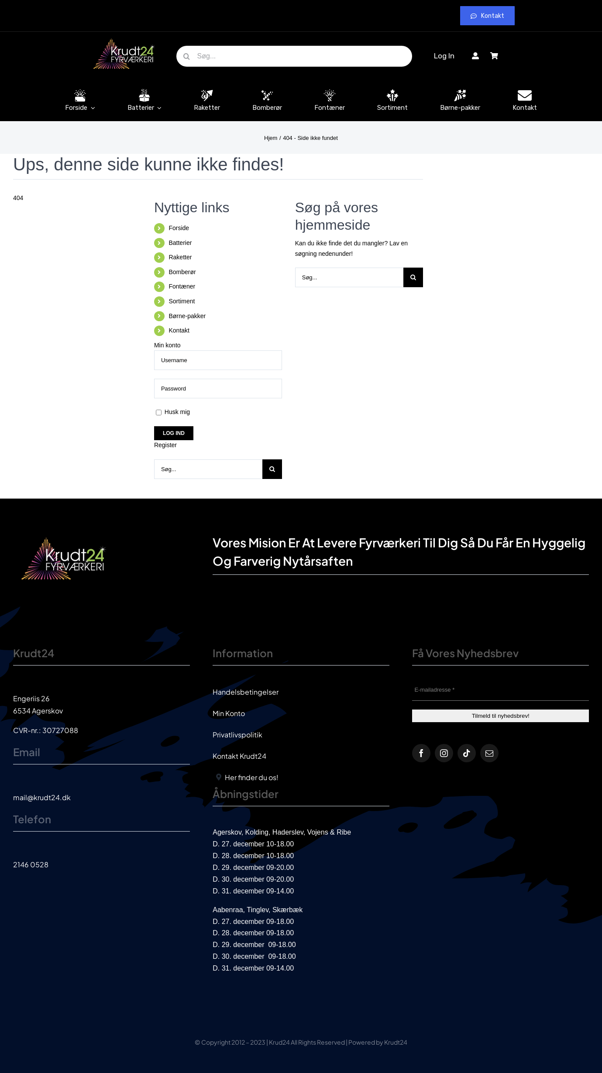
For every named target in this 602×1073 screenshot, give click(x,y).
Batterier (180, 242)
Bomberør (182, 271)
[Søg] (186, 56)
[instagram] (444, 753)
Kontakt (179, 330)
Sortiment (182, 301)
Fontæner (182, 286)
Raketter (180, 257)
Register (165, 444)
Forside (179, 227)
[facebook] (421, 753)
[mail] (489, 753)
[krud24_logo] (124, 38)
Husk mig (173, 411)
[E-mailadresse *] (500, 690)
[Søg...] (294, 56)
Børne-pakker (187, 315)
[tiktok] (467, 753)
